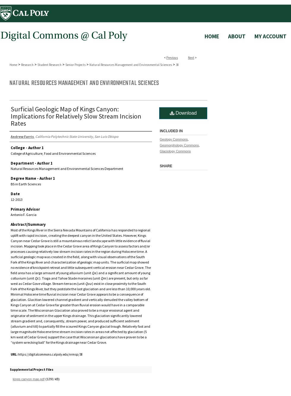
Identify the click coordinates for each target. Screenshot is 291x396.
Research (27, 65)
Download (183, 113)
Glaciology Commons (175, 151)
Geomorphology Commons (179, 145)
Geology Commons (174, 139)
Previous (172, 58)
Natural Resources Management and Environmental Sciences (130, 65)
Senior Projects (75, 65)
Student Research (49, 65)
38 (177, 65)
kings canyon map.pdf (29, 379)
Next (191, 58)
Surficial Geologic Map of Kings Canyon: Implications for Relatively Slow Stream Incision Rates (76, 116)
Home (13, 65)
